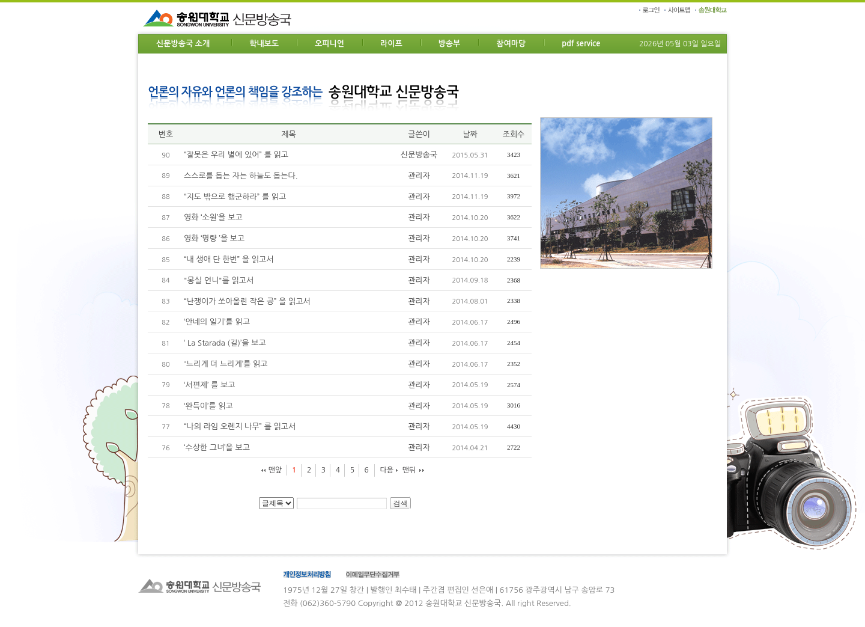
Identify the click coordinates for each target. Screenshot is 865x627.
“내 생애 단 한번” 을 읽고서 (229, 259)
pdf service (581, 43)
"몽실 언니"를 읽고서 (218, 280)
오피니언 (329, 43)
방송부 (450, 43)
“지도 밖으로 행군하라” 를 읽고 (235, 197)
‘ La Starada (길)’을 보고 (225, 343)
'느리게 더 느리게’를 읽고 (225, 364)
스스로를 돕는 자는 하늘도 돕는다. (241, 176)
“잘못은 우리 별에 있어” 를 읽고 (236, 155)
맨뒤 (409, 470)
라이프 (391, 43)
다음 (386, 470)
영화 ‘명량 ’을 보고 (214, 238)
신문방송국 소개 (183, 43)
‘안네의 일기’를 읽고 (217, 322)
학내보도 (264, 43)
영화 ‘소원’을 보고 (213, 217)
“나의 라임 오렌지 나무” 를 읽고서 (240, 426)
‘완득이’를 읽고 (208, 406)
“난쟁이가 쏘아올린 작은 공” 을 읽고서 (247, 301)
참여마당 (511, 43)
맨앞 (275, 470)
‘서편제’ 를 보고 (209, 385)
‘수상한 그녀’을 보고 (217, 447)
